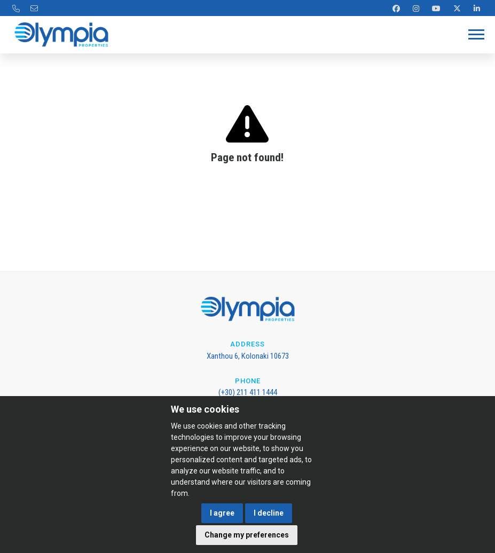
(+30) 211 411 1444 (247, 392)
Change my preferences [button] (247, 535)
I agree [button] (222, 513)
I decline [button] (269, 513)
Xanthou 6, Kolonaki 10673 (248, 356)
